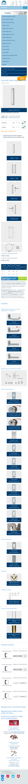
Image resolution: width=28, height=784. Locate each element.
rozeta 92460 (14, 466)
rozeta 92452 (14, 505)
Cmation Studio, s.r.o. (10, 773)
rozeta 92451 (14, 479)
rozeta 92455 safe (14, 400)
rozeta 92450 (14, 453)
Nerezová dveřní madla (7, 19)
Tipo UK (14, 348)
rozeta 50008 (14, 550)
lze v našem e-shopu (13, 765)
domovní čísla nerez (14, 601)
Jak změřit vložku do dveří (8, 69)
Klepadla (4, 64)
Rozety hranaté (5, 49)
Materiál (4, 72)
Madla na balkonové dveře (8, 40)
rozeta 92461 (14, 492)
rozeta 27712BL (14, 563)
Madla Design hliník (6, 37)
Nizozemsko (5, 83)
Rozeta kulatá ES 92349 (14, 427)
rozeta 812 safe (14, 440)
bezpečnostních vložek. (18, 732)
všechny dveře (14, 747)
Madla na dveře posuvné (8, 22)
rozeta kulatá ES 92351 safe (14, 413)
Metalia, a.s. (8, 771)
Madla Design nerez (7, 31)
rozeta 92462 (14, 519)
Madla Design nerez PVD (8, 34)
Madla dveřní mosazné (7, 28)
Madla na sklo (5, 25)
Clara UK (14, 322)
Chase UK (14, 335)
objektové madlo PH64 (14, 110)
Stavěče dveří (5, 61)
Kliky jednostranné (6, 43)
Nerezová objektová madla (8, 16)
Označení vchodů (6, 58)
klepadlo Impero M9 (14, 582)
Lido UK (14, 361)
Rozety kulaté (5, 52)
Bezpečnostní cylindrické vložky (9, 55)
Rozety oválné (5, 46)
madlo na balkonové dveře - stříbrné (14, 620)
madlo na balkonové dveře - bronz (14, 635)
